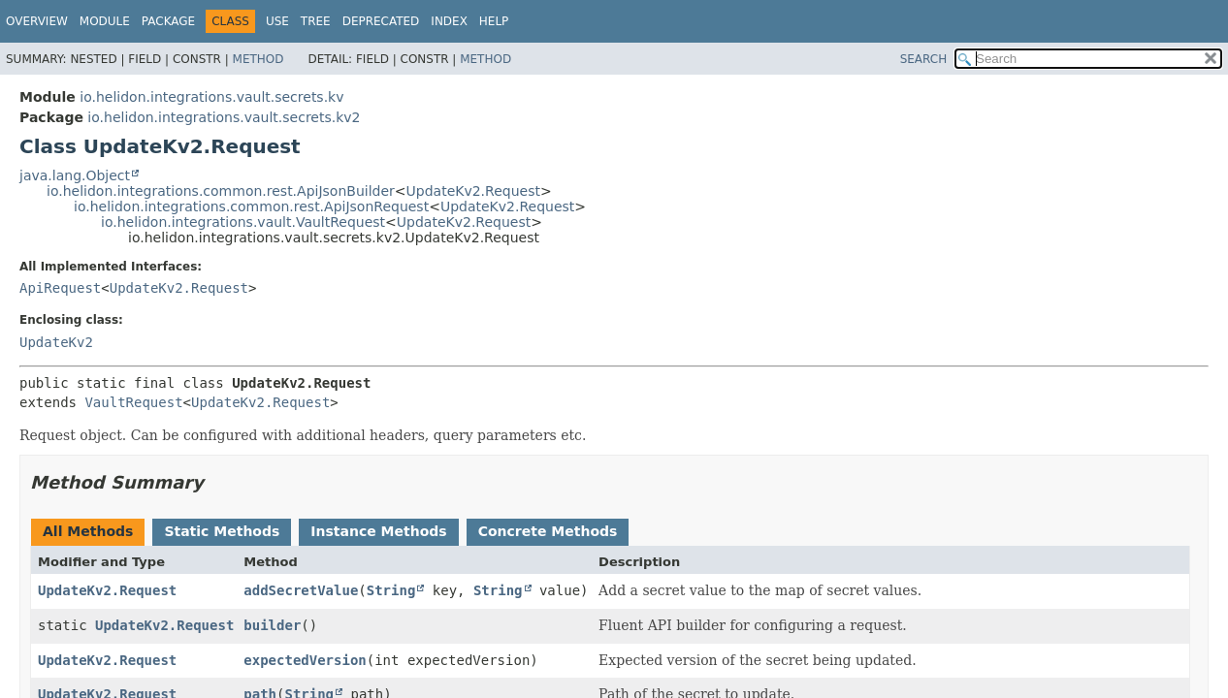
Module (105, 21)
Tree (316, 21)
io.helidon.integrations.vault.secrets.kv (211, 97)
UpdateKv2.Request (473, 191)
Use (277, 21)
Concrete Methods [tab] (548, 531)
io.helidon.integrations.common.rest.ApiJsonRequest (251, 206)
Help (494, 21)
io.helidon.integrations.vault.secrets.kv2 (223, 117)
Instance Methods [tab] (378, 531)
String (391, 590)
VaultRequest (133, 402)
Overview (37, 21)
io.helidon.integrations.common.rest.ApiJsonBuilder (221, 191)
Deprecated (381, 21)
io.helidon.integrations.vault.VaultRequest (243, 222)
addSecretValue (300, 590)
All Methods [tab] (88, 531)
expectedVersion (304, 660)
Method (258, 59)
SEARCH (924, 59)
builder (272, 625)
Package (168, 21)
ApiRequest (60, 288)
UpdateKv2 (56, 342)
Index (449, 21)
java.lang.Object (74, 175)
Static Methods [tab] (221, 531)
